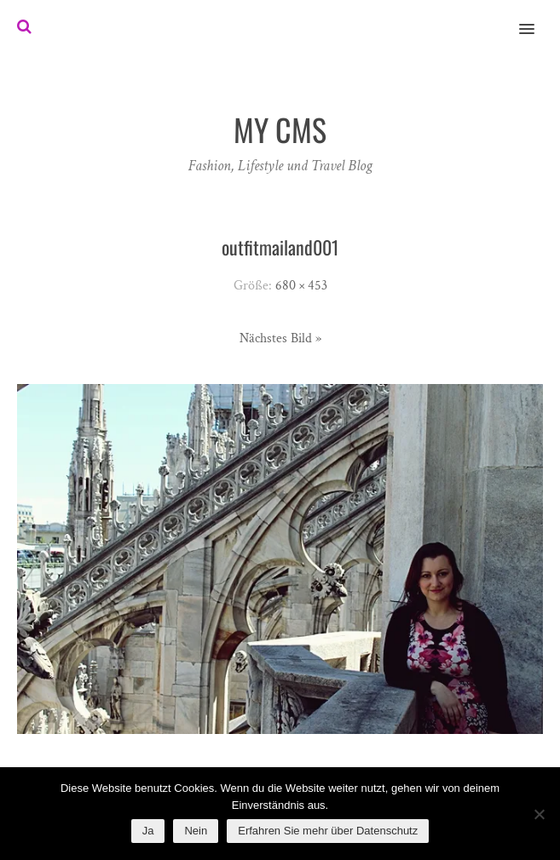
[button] (536, 18)
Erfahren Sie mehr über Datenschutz (328, 830)
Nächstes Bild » (280, 338)
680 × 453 (301, 286)
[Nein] (538, 814)
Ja (148, 830)
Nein (195, 830)
